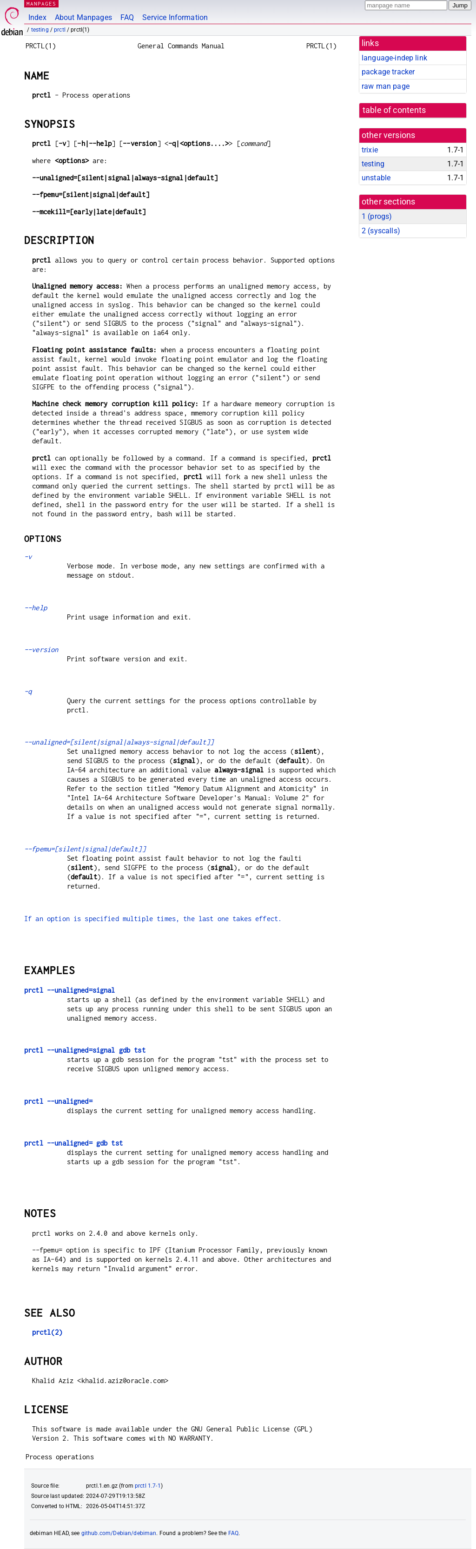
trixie (370, 149)
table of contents (394, 110)
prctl (60, 29)
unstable (376, 177)
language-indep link (394, 57)
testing (40, 29)
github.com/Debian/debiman (119, 1533)
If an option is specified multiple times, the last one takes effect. (153, 919)
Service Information (175, 17)
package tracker (388, 71)
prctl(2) (47, 1332)
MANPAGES (41, 3)
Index (37, 17)
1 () (377, 216)
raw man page (386, 86)
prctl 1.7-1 (148, 1486)
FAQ (127, 17)
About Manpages (83, 17)
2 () (381, 230)
